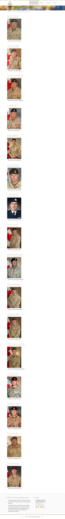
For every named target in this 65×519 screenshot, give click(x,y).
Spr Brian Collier (13, 374)
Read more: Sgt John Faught (14, 40)
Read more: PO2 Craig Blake (14, 160)
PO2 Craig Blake (13, 135)
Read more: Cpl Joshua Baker (14, 70)
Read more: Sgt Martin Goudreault (15, 279)
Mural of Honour (34, 2)
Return (55, 2)
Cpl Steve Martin (13, 463)
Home (11, 11)
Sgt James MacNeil (13, 284)
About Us (49, 2)
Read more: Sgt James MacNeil (15, 309)
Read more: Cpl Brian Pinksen (14, 428)
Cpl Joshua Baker (13, 46)
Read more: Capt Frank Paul (14, 458)
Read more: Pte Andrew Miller (14, 339)
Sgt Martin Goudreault (15, 254)
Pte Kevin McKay (13, 165)
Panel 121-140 (16, 11)
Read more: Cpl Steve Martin (14, 488)
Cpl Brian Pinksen (13, 404)
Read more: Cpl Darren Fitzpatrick (15, 100)
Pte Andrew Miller (13, 314)
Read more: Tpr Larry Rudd (14, 249)
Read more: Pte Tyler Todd (14, 130)
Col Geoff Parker (13, 195)
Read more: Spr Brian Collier (14, 398)
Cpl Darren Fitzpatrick (15, 75)
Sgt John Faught (13, 16)
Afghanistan (22, 11)
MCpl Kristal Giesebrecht (16, 344)
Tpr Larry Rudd (12, 225)
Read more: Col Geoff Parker (14, 219)
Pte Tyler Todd (12, 105)
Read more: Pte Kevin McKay (14, 189)
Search (42, 2)
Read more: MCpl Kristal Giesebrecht (16, 368)
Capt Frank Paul (12, 433)
